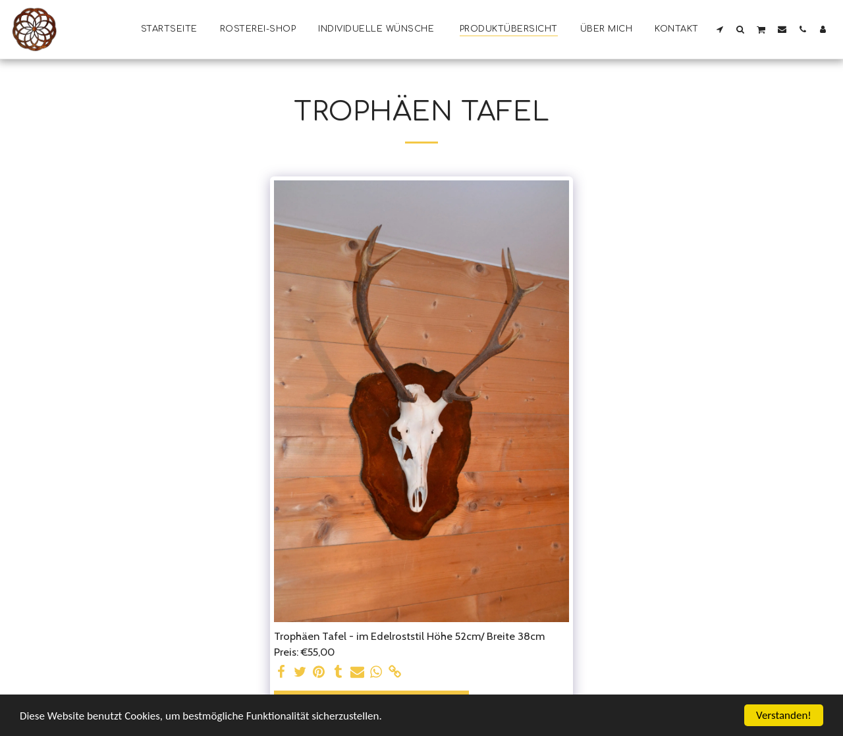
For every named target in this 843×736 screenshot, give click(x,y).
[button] (720, 29)
